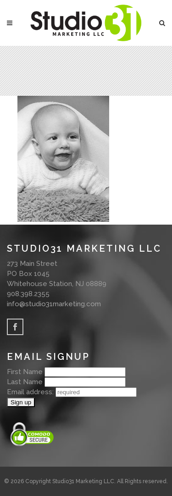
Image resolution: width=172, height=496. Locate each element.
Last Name (25, 382)
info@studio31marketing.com (54, 304)
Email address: (31, 392)
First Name (25, 372)
